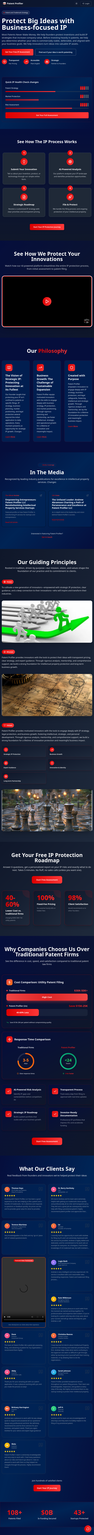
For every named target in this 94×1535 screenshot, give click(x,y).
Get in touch (47, 537)
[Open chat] (87, 1528)
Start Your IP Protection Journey (47, 227)
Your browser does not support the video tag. (23, 1289)
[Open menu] (76, 3)
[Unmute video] (87, 322)
